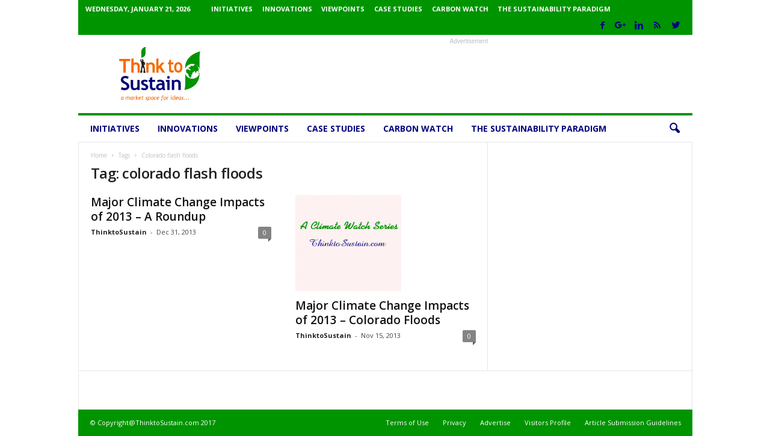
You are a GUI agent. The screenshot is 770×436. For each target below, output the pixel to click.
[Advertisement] (469, 74)
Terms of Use (407, 422)
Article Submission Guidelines (633, 422)
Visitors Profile (548, 422)
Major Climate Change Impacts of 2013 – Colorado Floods (382, 313)
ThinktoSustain (119, 231)
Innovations (287, 8)
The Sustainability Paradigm (554, 8)
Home (99, 155)
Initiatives (232, 8)
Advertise (495, 422)
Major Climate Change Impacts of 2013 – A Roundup (178, 209)
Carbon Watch (460, 8)
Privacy (454, 422)
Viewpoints (343, 8)
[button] (674, 128)
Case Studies (398, 8)
